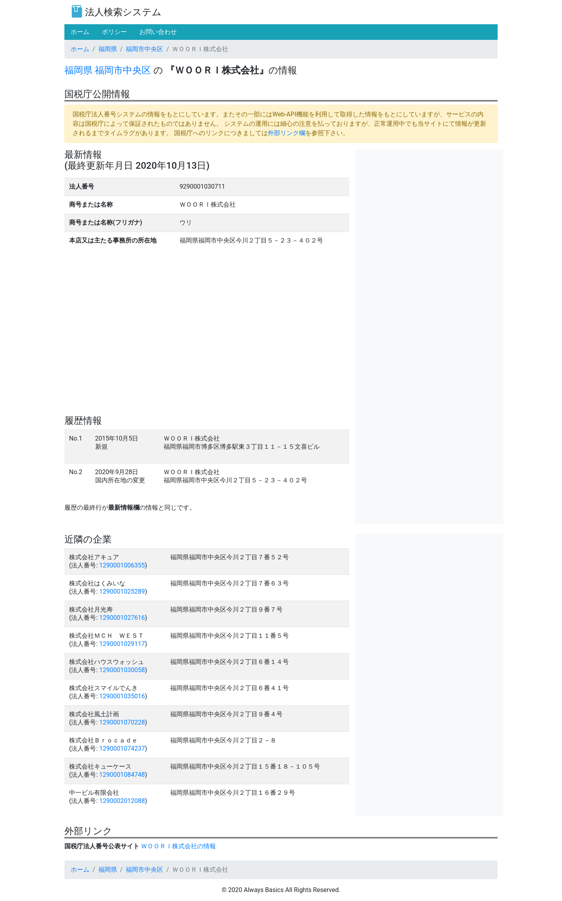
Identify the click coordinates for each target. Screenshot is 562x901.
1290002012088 (122, 801)
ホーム (80, 49)
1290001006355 (122, 565)
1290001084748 (122, 774)
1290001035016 (122, 696)
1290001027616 (122, 617)
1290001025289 (122, 591)
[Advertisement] (429, 204)
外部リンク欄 (286, 133)
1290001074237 (122, 748)
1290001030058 (122, 670)
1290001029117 (122, 644)
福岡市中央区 (144, 49)
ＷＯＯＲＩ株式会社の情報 (178, 846)
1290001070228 (122, 722)
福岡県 (107, 49)
